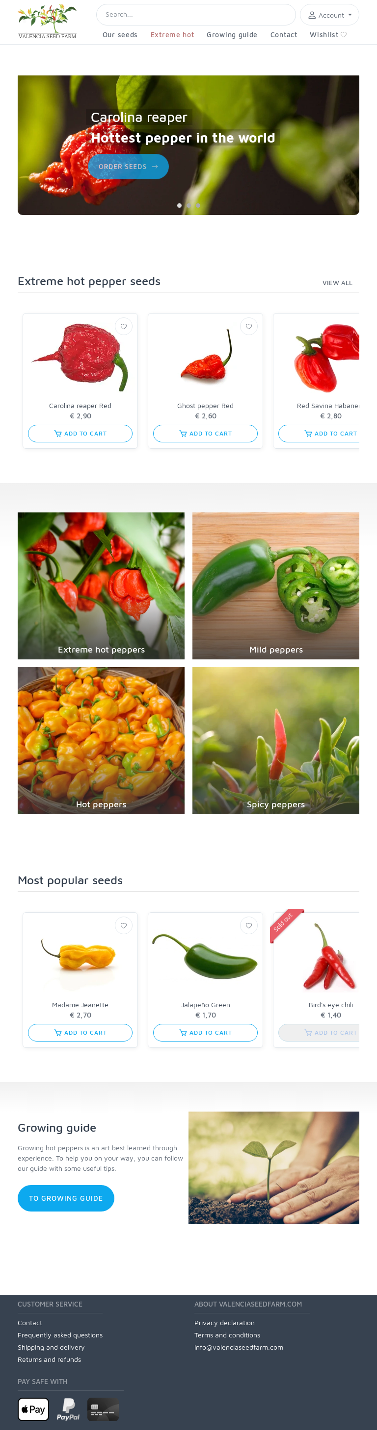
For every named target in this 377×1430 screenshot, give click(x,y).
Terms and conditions (227, 1335)
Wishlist (328, 34)
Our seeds (120, 34)
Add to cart (80, 433)
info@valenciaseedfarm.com (238, 1347)
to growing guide (66, 1198)
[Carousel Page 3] (198, 205)
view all (337, 283)
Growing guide (232, 34)
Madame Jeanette (80, 1004)
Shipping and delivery (51, 1347)
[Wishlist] (124, 326)
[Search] (196, 14)
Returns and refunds (49, 1359)
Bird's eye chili (331, 1004)
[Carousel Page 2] (189, 205)
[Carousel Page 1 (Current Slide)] (179, 205)
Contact (283, 34)
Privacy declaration (224, 1322)
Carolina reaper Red (80, 405)
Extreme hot (172, 34)
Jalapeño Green (205, 1004)
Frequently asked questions (60, 1335)
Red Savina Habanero (331, 405)
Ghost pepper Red (205, 405)
